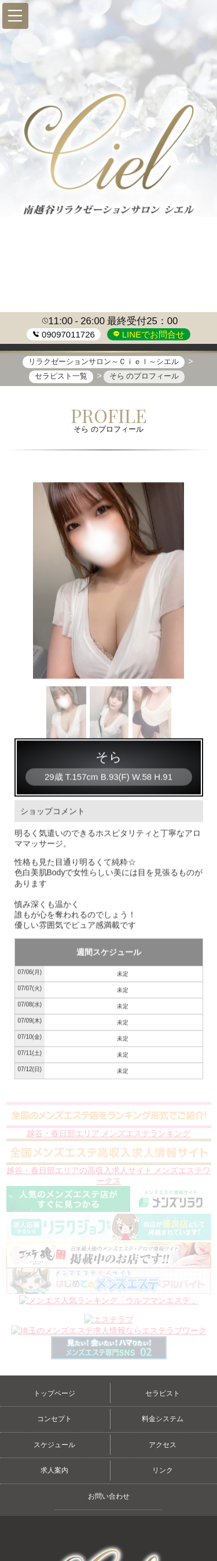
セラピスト (162, 1393)
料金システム (162, 1419)
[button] (15, 16)
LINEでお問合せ (152, 334)
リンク (162, 1470)
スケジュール (54, 1445)
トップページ (54, 1393)
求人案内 (54, 1470)
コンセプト (54, 1419)
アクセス (162, 1445)
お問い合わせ (109, 1496)
